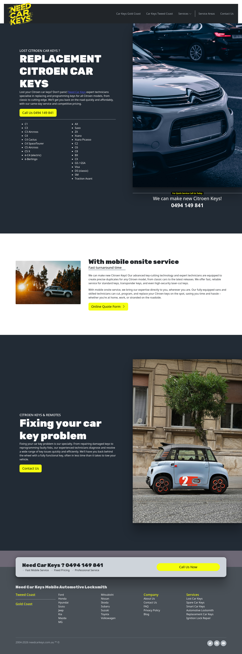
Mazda (62, 618)
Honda (62, 598)
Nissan (105, 598)
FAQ (146, 606)
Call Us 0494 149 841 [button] (38, 112)
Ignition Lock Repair (198, 618)
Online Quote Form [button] (108, 306)
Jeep (60, 610)
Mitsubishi (107, 594)
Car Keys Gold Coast (128, 13)
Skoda (104, 602)
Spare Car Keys (195, 602)
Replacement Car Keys (200, 614)
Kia (60, 614)
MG (60, 622)
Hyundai (63, 602)
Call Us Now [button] (188, 567)
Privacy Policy (152, 610)
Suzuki (105, 610)
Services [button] (185, 13)
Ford (61, 594)
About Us (149, 598)
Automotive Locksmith (200, 610)
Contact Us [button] (30, 468)
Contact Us (227, 13)
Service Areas (207, 13)
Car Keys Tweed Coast (159, 13)
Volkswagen (108, 618)
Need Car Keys (77, 92)
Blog (146, 614)
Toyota (105, 614)
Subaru (105, 606)
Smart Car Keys (195, 606)
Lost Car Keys (194, 598)
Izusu (61, 606)
